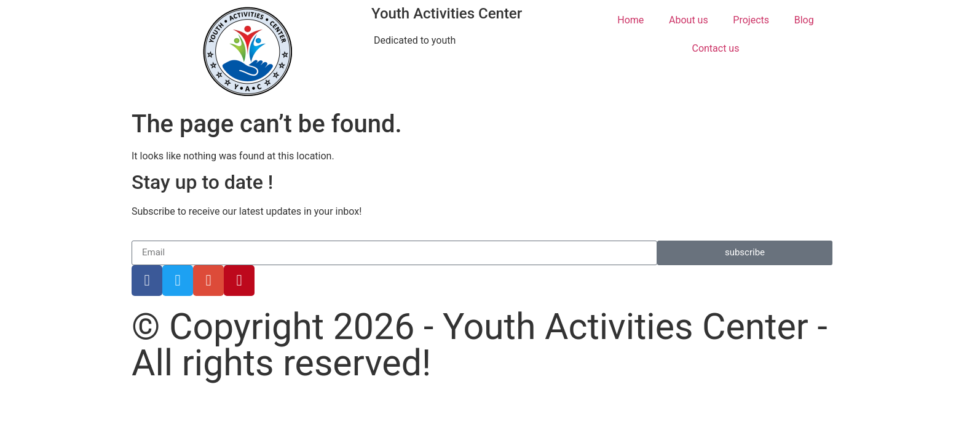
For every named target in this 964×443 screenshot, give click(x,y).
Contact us (715, 48)
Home (630, 20)
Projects (751, 20)
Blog (804, 20)
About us (688, 20)
